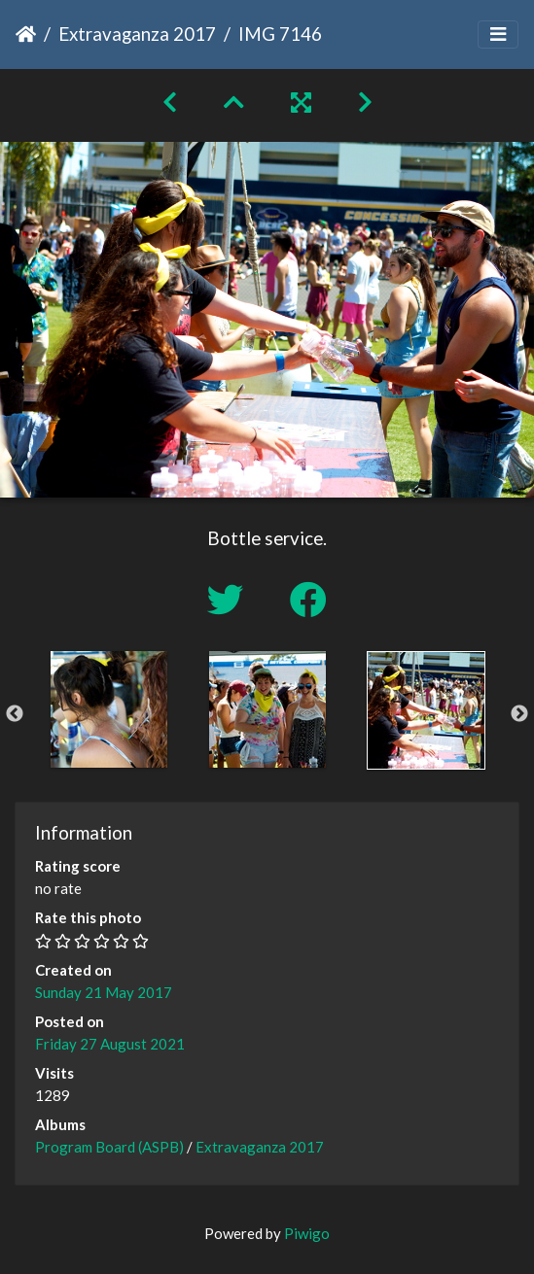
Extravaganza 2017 (137, 33)
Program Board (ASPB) (109, 1146)
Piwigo (307, 1233)
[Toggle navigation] (498, 34)
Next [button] (519, 714)
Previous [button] (14, 714)
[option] (108, 709)
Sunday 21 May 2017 (103, 992)
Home (26, 34)
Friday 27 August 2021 (110, 1043)
